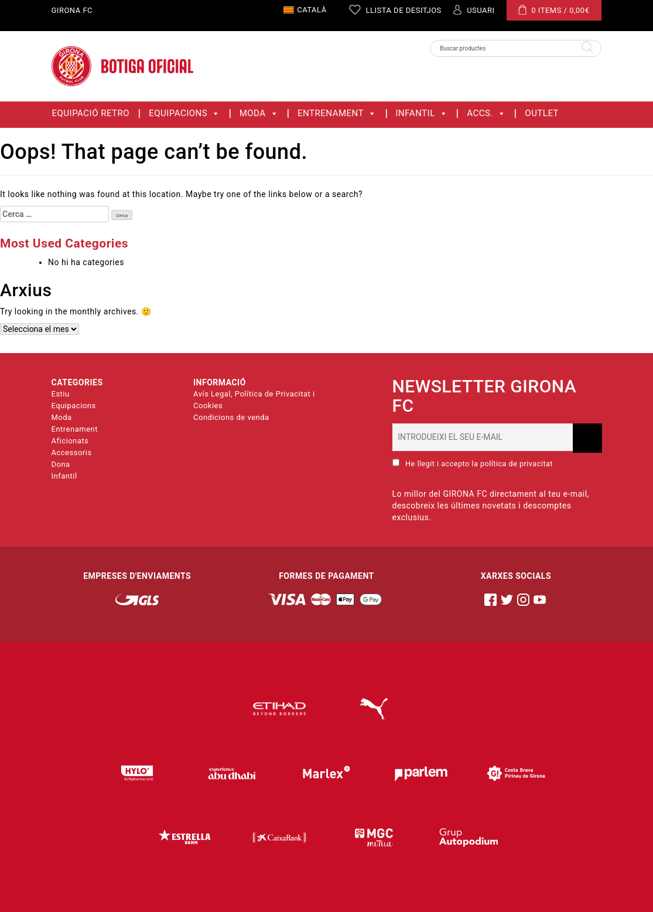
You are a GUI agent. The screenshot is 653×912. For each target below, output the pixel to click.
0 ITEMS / (554, 10)
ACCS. (486, 113)
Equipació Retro (91, 113)
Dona (61, 464)
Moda (259, 113)
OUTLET (542, 113)
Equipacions (184, 113)
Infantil (422, 113)
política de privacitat (516, 463)
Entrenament (337, 113)
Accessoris (72, 452)
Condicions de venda (231, 417)
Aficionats (70, 440)
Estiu (61, 393)
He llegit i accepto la (472, 463)
